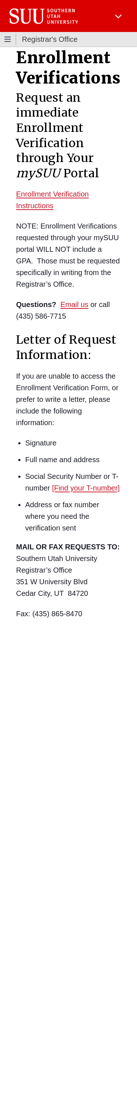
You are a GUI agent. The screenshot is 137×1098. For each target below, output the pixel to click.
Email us (74, 304)
